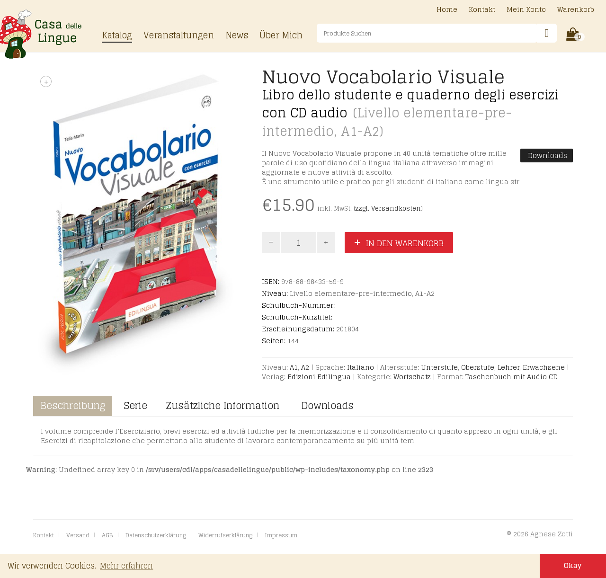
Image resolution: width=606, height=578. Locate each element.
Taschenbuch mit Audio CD (511, 376)
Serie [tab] (135, 405)
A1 (294, 367)
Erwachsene (544, 367)
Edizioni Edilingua (319, 376)
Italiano (360, 367)
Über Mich (281, 36)
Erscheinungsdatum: (298, 329)
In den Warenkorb (404, 243)
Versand (77, 535)
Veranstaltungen (178, 36)
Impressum (281, 535)
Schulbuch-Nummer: (298, 305)
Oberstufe (477, 367)
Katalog (117, 36)
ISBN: (270, 281)
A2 (305, 367)
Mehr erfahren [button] (126, 565)
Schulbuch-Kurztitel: (297, 317)
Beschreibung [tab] (72, 405)
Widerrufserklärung (225, 535)
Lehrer (508, 367)
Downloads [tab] (326, 405)
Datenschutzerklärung (155, 535)
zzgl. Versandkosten (388, 208)
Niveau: (275, 293)
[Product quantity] (298, 242)
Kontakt (482, 10)
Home (447, 10)
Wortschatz (412, 376)
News (236, 36)
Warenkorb (575, 10)
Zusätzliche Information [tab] (222, 405)
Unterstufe (439, 367)
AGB (107, 535)
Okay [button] (573, 566)
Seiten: (273, 341)
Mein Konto (526, 10)
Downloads (546, 155)
